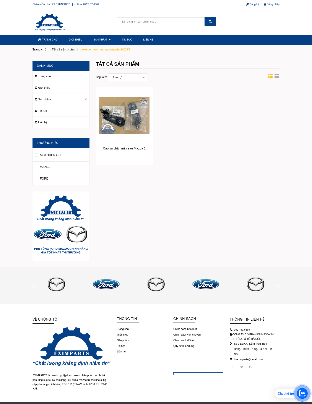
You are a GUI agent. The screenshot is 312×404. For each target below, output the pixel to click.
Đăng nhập (272, 4)
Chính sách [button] (184, 319)
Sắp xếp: (101, 77)
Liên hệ (148, 39)
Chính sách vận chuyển (187, 334)
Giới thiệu (75, 39)
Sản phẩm (102, 39)
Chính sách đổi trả (184, 340)
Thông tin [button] (127, 319)
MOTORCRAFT (48, 154)
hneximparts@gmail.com (248, 359)
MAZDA (42, 166)
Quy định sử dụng (183, 345)
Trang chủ (48, 39)
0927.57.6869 (91, 4)
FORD (42, 177)
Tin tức (127, 39)
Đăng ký (252, 4)
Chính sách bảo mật (185, 329)
